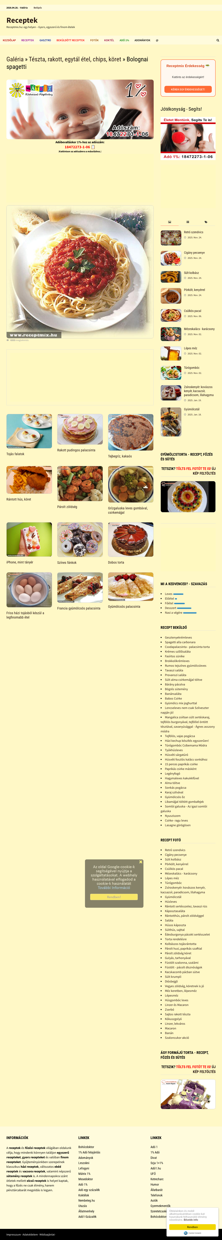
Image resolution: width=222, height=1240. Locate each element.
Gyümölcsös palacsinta (124, 606)
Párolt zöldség (67, 507)
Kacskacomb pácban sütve (182, 972)
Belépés (38, 7)
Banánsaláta (173, 694)
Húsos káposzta (175, 925)
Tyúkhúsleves (174, 750)
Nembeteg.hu (86, 1200)
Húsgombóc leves (176, 1000)
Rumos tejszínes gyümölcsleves (185, 666)
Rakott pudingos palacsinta (76, 450)
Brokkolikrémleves (177, 661)
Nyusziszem (173, 816)
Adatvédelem (30, 1234)
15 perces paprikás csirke (181, 764)
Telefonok (157, 1195)
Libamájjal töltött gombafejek (184, 802)
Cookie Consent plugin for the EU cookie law (192, 1233)
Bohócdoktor (86, 1147)
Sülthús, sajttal (175, 930)
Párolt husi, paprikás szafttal (183, 948)
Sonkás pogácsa (175, 788)
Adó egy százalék (89, 1190)
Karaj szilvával (174, 792)
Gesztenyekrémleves (178, 637)
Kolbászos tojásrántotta (180, 944)
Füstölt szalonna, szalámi (181, 963)
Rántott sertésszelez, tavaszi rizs (186, 906)
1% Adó (155, 1152)
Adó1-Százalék (87, 1216)
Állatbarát (157, 1190)
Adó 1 (154, 1147)
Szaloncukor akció (177, 1038)
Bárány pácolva (175, 684)
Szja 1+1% (157, 1163)
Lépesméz (171, 995)
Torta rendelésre (176, 939)
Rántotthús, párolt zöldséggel (184, 916)
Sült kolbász (191, 273)
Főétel (175, 603)
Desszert (178, 608)
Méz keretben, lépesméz (181, 991)
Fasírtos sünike (175, 656)
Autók (154, 1200)
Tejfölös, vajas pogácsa (180, 736)
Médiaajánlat (47, 1234)
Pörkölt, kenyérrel (194, 290)
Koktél (109, 40)
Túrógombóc (191, 367)
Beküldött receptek (71, 40)
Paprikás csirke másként (181, 769)
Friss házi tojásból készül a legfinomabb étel (25, 615)
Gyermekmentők (160, 1206)
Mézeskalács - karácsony (199, 329)
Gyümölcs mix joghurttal (181, 703)
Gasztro (45, 40)
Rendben (192, 1227)
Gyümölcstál (191, 409)
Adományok (142, 40)
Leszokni (83, 1163)
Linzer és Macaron (177, 1005)
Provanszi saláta (175, 675)
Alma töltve (172, 783)
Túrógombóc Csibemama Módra (186, 745)
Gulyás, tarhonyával (178, 958)
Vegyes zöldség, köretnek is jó (184, 986)
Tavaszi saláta (174, 670)
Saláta (169, 920)
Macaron (170, 1028)
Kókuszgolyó (173, 1019)
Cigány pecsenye (194, 252)
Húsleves (171, 902)
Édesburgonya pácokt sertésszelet (187, 934)
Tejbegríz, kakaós (120, 456)
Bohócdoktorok (160, 1216)
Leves (174, 594)
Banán (169, 1033)
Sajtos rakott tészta (177, 1014)
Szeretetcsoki (159, 1211)
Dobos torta (116, 562)
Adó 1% (124, 40)
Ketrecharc (157, 1179)
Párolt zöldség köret (178, 953)
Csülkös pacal (192, 311)
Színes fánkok (66, 562)
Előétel (171, 598)
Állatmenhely (86, 1211)
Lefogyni (83, 1168)
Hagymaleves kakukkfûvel (182, 778)
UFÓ (153, 1174)
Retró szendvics (193, 232)
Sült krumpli (173, 977)
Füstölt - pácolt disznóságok (183, 967)
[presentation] (170, 222)
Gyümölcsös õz (175, 797)
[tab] (170, 222)
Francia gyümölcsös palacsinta (78, 608)
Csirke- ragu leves (176, 820)
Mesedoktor (85, 1179)
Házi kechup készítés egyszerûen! (187, 741)
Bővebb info (191, 1220)
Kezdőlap (9, 40)
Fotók (94, 40)
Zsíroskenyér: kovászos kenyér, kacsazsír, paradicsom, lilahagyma (199, 391)
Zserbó (169, 1009)
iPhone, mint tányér (19, 562)
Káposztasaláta (175, 911)
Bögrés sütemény (176, 689)
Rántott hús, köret (18, 499)
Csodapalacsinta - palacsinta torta (187, 647)
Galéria (15, 59)
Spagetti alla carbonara (180, 642)
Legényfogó (172, 773)
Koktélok (83, 1195)
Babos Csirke (173, 698)
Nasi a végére (181, 613)
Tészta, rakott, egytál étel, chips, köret (75, 59)
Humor (155, 1184)
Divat (154, 1158)
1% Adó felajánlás (89, 1152)
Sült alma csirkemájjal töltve (183, 680)
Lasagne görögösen (178, 825)
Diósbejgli (171, 981)
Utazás (82, 1206)
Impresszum (13, 1234)
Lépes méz (190, 348)
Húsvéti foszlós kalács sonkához (186, 759)
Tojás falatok (15, 454)
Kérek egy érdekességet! (188, 89)
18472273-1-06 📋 (80, 146)
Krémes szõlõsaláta (178, 651)
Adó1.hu (156, 1168)
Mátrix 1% (84, 1174)
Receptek (22, 20)
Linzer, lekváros (175, 1024)
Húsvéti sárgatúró (176, 755)
